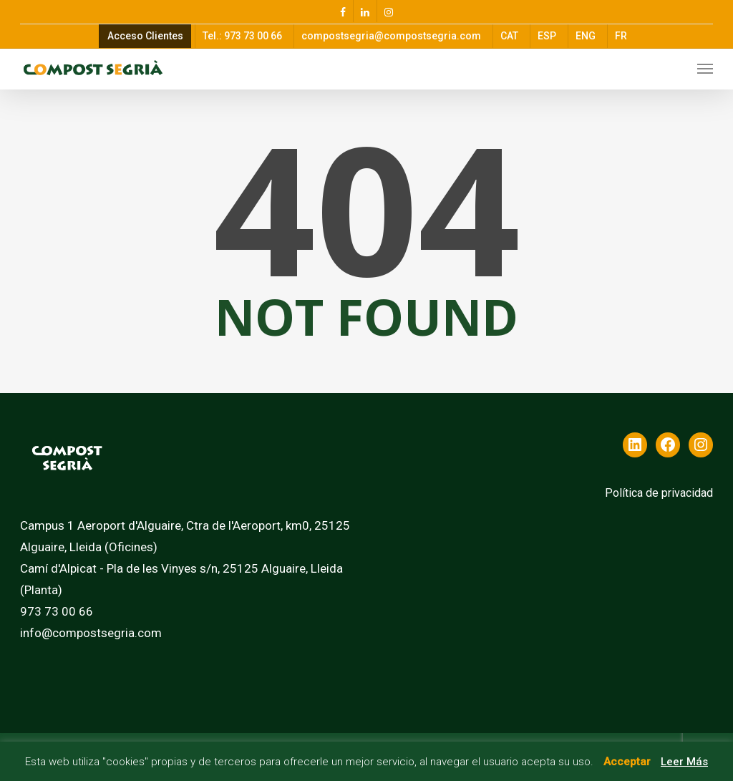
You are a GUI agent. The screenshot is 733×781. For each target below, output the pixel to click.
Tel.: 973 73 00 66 (242, 36)
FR (621, 36)
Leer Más (684, 761)
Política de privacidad (659, 493)
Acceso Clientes (145, 36)
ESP (547, 36)
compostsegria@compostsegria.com (391, 36)
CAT (509, 36)
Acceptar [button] (627, 761)
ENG (586, 36)
